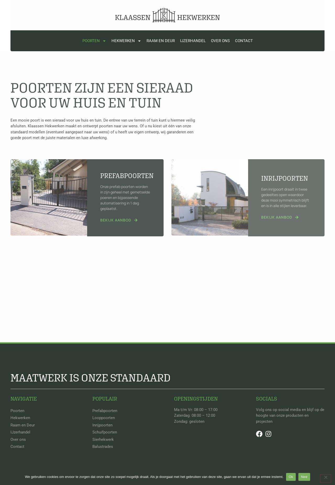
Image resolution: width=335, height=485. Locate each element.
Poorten (94, 41)
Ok (291, 477)
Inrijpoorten (284, 178)
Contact (244, 40)
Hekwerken (126, 41)
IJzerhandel (193, 40)
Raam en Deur (161, 40)
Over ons (220, 40)
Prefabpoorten (127, 175)
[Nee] (325, 478)
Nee (304, 477)
